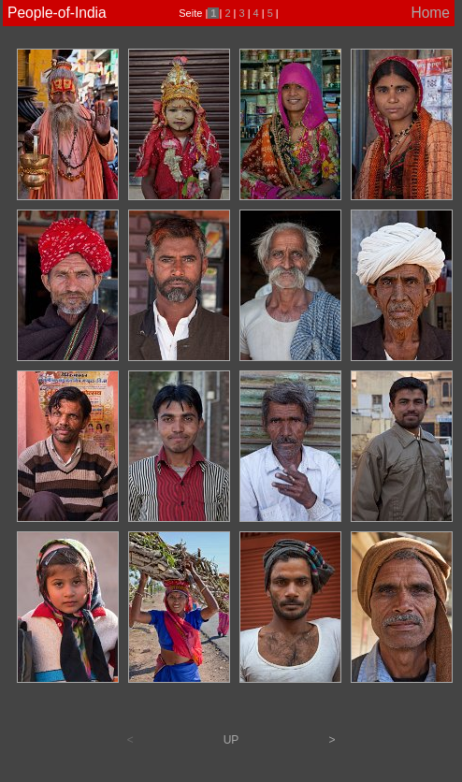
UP (231, 739)
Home (430, 13)
